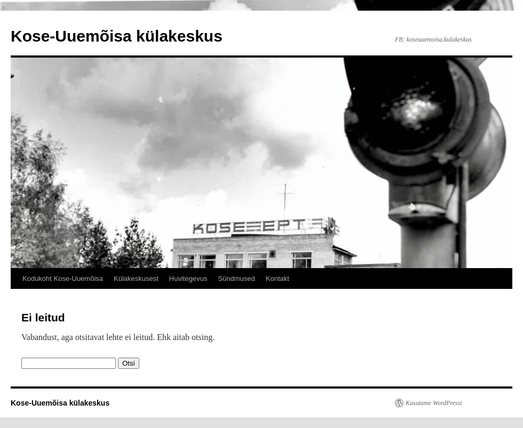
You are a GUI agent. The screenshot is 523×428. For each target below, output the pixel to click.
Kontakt (277, 278)
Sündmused (236, 278)
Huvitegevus (188, 278)
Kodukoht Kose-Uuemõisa (62, 278)
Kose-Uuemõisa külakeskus (117, 36)
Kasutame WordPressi (434, 403)
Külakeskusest (136, 278)
